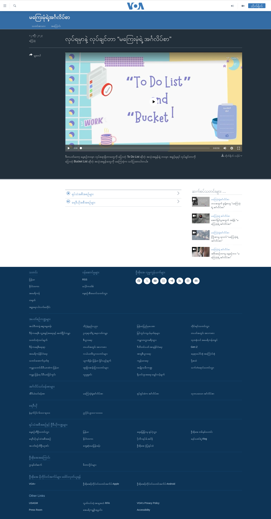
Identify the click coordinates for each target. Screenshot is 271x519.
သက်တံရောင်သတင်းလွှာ (202, 367)
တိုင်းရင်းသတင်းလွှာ (200, 326)
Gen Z (194, 346)
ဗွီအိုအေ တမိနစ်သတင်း (202, 431)
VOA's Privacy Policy (148, 502)
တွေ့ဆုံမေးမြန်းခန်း (91, 445)
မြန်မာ (32, 279)
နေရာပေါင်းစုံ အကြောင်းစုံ (203, 353)
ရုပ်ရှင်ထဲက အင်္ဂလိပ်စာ (148, 393)
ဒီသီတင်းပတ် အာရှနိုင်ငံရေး (150, 346)
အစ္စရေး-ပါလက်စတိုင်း (39, 307)
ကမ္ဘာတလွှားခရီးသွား (147, 340)
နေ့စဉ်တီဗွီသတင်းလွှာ (39, 431)
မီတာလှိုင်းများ (89, 464)
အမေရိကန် (34, 293)
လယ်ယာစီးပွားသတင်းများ (95, 353)
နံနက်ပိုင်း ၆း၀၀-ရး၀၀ (39, 412)
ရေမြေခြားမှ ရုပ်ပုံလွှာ (147, 431)
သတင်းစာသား (38, 26)
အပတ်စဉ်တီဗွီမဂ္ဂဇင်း (39, 445)
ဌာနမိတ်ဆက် (35, 464)
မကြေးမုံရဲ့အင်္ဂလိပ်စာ (220, 199)
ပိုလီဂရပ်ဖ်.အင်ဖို (145, 438)
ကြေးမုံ (32, 40)
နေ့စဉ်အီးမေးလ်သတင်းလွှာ (95, 293)
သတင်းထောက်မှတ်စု (39, 360)
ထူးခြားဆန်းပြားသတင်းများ (95, 367)
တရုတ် (32, 300)
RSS (84, 279)
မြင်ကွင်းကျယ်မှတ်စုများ (148, 333)
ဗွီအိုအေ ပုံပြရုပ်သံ (145, 445)
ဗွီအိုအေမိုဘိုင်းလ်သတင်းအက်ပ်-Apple (101, 483)
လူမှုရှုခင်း (87, 374)
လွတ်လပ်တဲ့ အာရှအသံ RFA (96, 502)
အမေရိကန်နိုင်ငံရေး (38, 353)
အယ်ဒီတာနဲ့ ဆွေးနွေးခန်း (40, 326)
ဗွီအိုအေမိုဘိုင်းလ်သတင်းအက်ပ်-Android (156, 483)
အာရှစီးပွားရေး (144, 353)
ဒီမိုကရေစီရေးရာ (37, 346)
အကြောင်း (56, 26)
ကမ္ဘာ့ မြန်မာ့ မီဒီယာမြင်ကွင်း (42, 374)
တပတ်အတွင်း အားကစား (95, 346)
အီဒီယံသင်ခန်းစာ (37, 393)
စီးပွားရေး (87, 340)
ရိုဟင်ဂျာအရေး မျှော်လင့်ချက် (151, 374)
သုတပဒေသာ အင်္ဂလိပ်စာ (202, 393)
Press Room (35, 509)
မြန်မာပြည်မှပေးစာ (146, 326)
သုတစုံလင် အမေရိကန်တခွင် (204, 340)
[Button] (35, 55)
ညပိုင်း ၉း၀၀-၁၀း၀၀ (93, 412)
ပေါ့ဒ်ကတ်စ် (88, 286)
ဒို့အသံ (194, 360)
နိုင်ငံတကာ (34, 286)
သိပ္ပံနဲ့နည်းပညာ (90, 326)
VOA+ (32, 483)
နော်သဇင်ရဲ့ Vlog (199, 438)
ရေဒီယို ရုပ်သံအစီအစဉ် (40, 438)
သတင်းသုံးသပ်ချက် (38, 340)
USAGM (33, 502)
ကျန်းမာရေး (142, 360)
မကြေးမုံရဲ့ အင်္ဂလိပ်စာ (220, 216)
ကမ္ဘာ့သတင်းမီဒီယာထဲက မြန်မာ (44, 367)
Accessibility (143, 509)
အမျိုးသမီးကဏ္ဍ (144, 367)
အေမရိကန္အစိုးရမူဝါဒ (92, 509)
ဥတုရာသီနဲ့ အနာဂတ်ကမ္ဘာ (95, 333)
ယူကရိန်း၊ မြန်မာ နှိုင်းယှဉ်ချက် (97, 360)
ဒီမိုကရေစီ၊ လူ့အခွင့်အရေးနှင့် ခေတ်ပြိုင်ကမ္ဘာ (50, 333)
